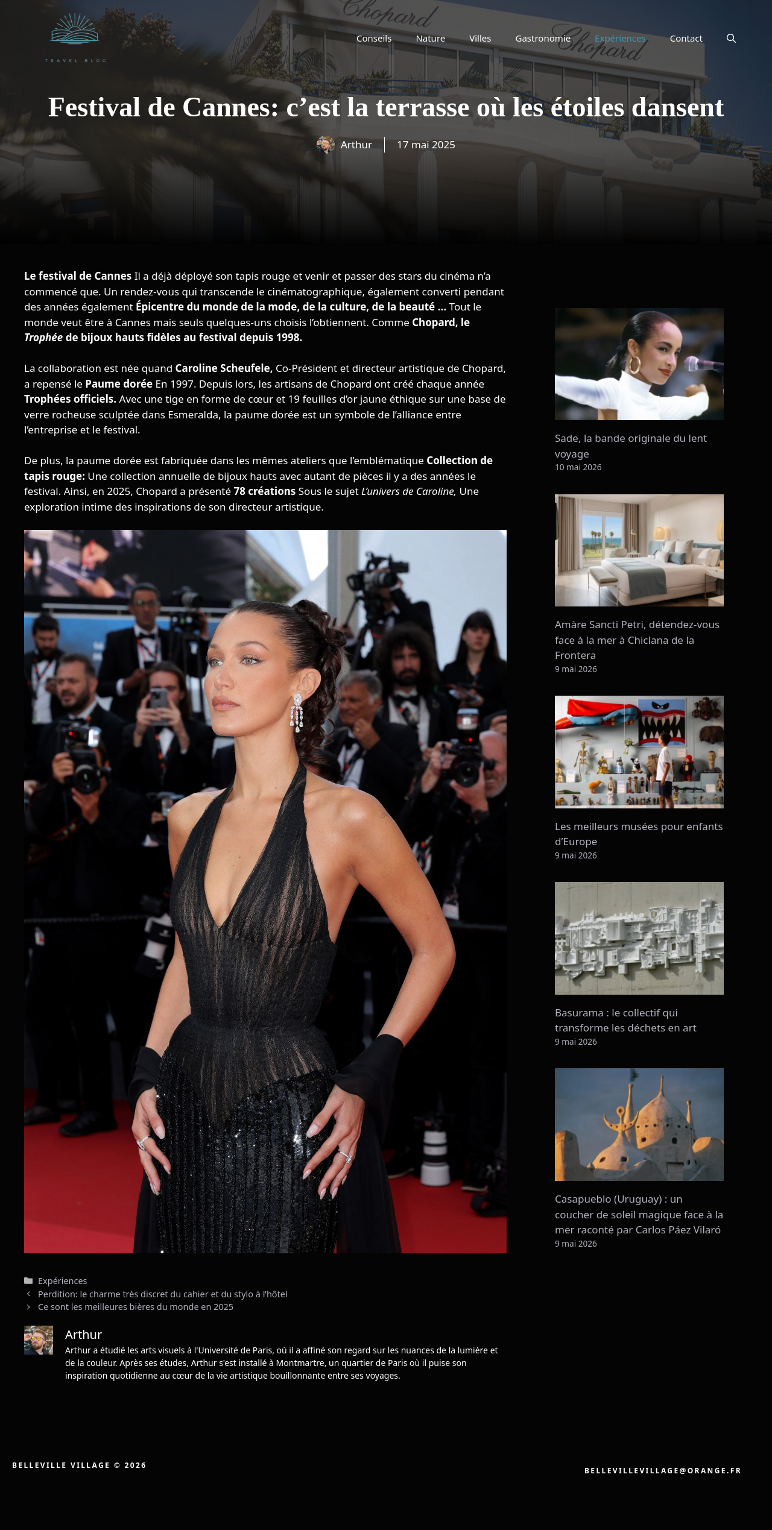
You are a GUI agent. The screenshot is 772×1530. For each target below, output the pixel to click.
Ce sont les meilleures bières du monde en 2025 (135, 1306)
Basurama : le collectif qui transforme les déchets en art (626, 1020)
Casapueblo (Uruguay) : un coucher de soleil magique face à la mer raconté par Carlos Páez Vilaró (639, 1214)
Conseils (373, 38)
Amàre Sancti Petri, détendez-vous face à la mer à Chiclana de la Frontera (637, 639)
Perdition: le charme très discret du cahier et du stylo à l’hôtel (163, 1294)
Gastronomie (543, 38)
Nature (430, 38)
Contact (686, 38)
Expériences (620, 38)
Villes (480, 38)
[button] (731, 38)
